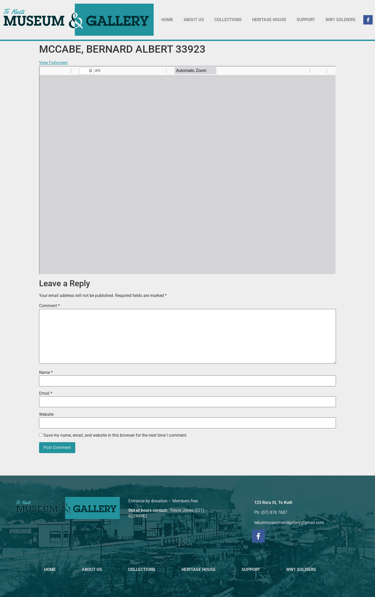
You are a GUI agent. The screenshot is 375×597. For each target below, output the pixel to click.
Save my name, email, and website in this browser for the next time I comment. (115, 435)
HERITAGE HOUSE (269, 19)
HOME (167, 19)
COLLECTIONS (228, 19)
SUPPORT (306, 19)
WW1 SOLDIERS (340, 19)
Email (45, 393)
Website (46, 414)
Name (46, 372)
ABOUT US (194, 19)
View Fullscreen (53, 62)
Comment (49, 306)
